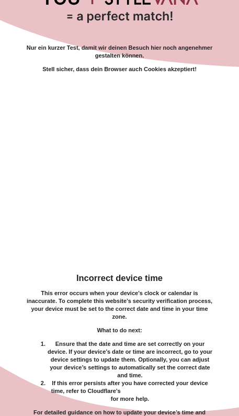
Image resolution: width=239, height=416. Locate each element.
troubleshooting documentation (165, 391)
